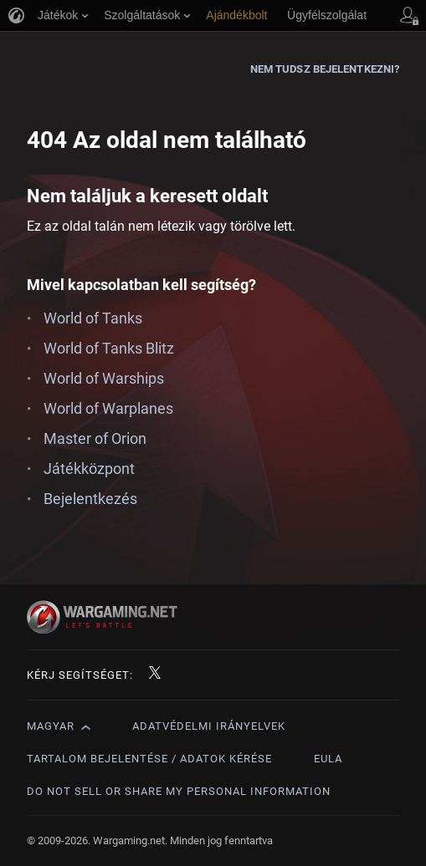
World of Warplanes (108, 408)
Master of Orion (95, 438)
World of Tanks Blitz (109, 348)
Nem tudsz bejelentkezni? (324, 69)
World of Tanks (93, 318)
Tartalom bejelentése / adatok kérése (149, 758)
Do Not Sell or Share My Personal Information (179, 791)
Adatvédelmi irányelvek (208, 726)
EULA (328, 758)
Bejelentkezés (90, 498)
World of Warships (104, 378)
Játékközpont (89, 468)
